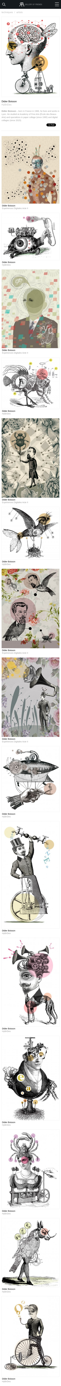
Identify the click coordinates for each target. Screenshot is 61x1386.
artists (19, 12)
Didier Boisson (8, 205)
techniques (8, 12)
